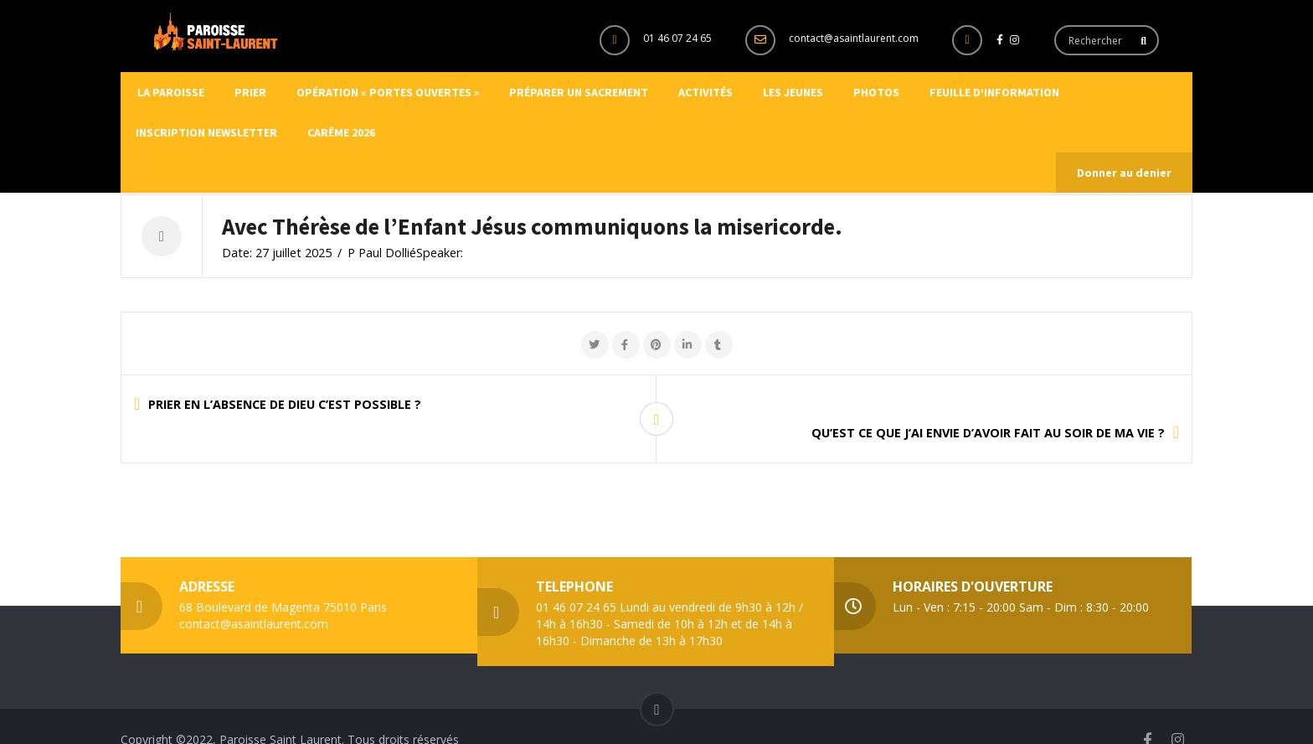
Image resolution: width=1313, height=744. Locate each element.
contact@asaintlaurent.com (854, 38)
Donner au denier (1124, 172)
